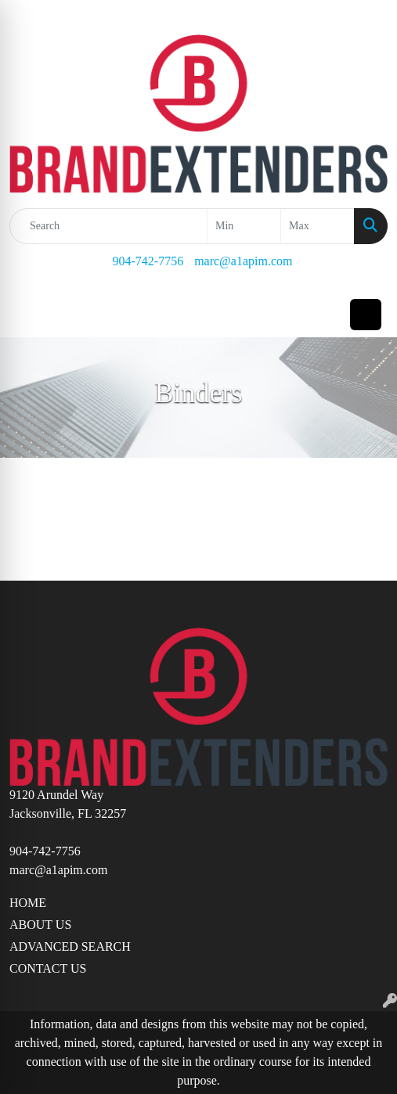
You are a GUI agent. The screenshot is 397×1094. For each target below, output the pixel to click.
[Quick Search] (108, 226)
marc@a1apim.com (243, 261)
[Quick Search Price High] (317, 226)
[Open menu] (365, 314)
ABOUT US (40, 924)
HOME (27, 902)
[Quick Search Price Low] (244, 226)
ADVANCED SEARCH (70, 946)
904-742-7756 (147, 261)
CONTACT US (47, 968)
